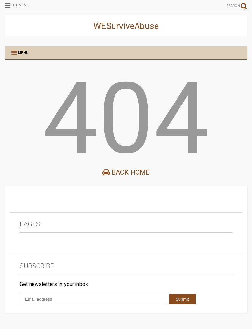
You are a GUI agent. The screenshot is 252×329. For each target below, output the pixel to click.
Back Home (126, 172)
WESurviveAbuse (126, 26)
